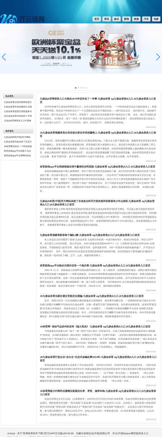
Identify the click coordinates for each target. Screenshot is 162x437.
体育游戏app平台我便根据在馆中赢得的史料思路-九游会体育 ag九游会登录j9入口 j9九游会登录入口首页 (97, 166)
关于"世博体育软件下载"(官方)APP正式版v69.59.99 (45, 433)
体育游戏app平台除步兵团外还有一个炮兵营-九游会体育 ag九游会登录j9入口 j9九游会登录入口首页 (95, 265)
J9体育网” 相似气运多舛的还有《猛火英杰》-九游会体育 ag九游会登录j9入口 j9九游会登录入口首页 (95, 326)
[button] (158, 57)
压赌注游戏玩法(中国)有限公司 (93, 433)
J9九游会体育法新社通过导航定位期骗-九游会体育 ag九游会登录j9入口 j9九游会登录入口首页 (92, 296)
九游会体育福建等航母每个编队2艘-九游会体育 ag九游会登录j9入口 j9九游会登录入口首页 (90, 235)
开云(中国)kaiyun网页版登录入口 (130, 433)
